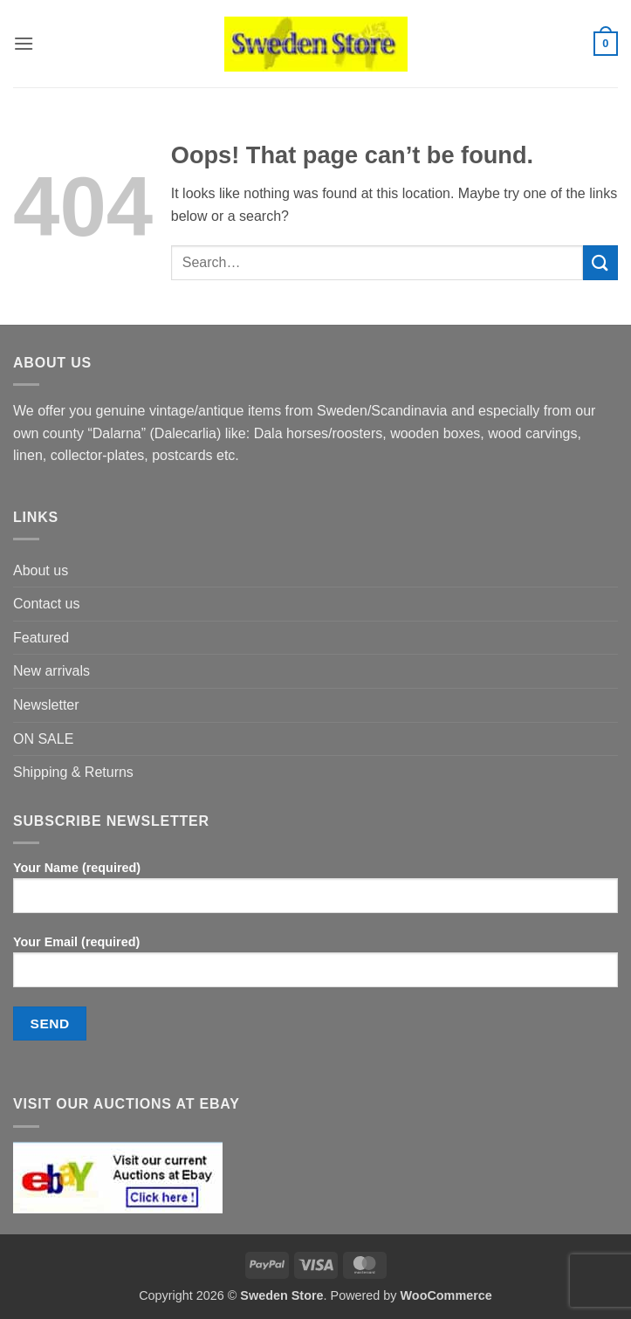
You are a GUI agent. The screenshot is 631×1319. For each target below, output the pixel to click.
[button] (23, 43)
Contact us (46, 603)
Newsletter (46, 704)
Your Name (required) (315, 894)
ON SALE (43, 739)
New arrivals (51, 670)
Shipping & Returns (73, 772)
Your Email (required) (315, 968)
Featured (41, 637)
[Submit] (600, 262)
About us (40, 570)
